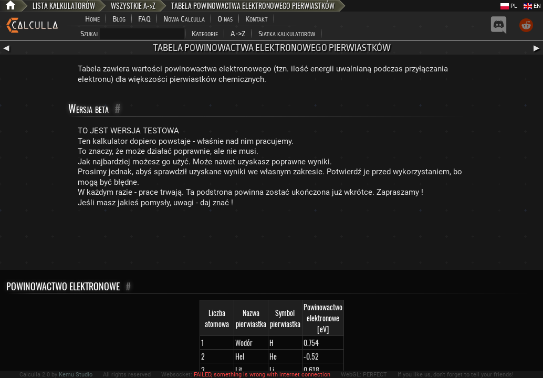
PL (508, 6)
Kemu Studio (75, 374)
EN (532, 6)
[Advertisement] (271, 241)
